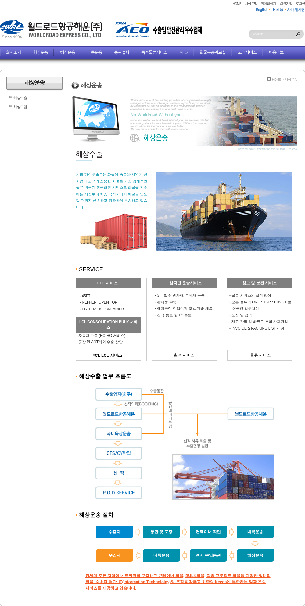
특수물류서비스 (154, 52)
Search (298, 34)
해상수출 (20, 98)
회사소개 (13, 52)
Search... (259, 34)
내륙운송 (94, 52)
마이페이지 (268, 3)
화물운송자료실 (213, 52)
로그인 (300, 3)
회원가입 (286, 3)
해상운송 (67, 52)
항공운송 (40, 52)
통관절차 (121, 52)
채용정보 (276, 52)
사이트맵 (251, 3)
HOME (237, 3)
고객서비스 (247, 52)
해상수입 (20, 107)
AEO (183, 52)
